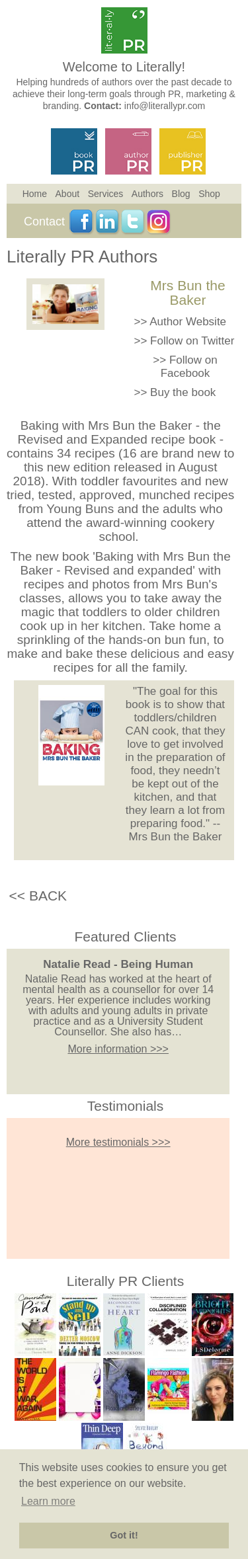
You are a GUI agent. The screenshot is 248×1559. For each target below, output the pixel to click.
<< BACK (38, 895)
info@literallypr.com (164, 105)
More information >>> (118, 1049)
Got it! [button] (124, 1535)
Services (106, 193)
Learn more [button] (48, 1501)
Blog (181, 193)
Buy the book (183, 392)
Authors (147, 193)
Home (34, 193)
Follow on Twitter (192, 341)
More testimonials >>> (118, 1142)
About (68, 193)
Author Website (187, 321)
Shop (209, 193)
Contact (44, 221)
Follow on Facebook (189, 367)
